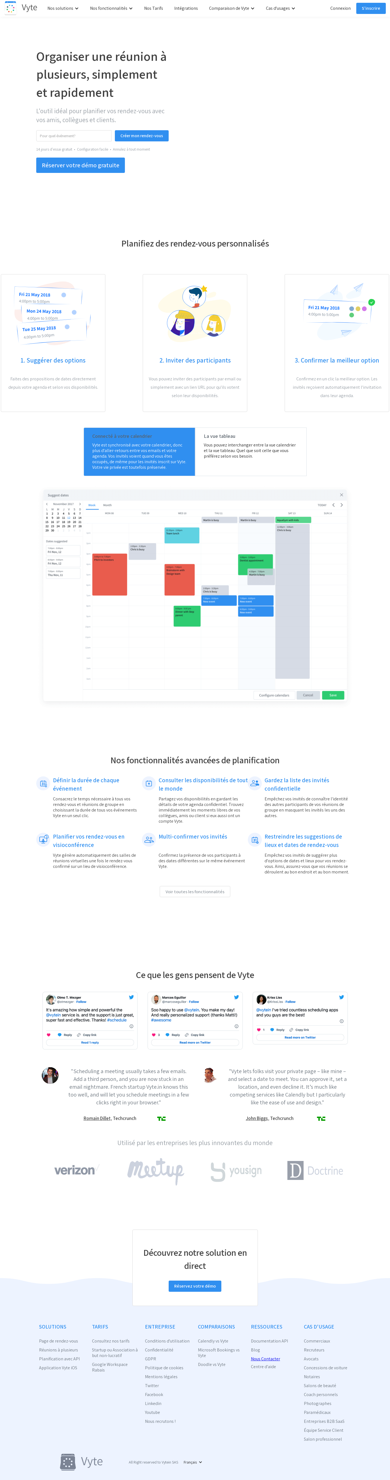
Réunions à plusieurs (58, 1350)
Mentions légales (161, 1377)
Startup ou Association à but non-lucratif (115, 1352)
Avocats (311, 1359)
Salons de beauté (320, 1386)
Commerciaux (317, 1341)
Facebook (154, 1394)
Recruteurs (314, 1350)
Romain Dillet (97, 1118)
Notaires (312, 1377)
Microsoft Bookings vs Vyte (219, 1352)
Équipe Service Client (323, 1430)
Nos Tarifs (153, 8)
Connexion (340, 8)
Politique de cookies (164, 1368)
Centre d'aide (263, 1367)
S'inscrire (371, 8)
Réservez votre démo (195, 1286)
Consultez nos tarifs (111, 1341)
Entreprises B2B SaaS (324, 1421)
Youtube (152, 1412)
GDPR (150, 1359)
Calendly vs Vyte (213, 1341)
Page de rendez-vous (58, 1341)
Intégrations (186, 8)
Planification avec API (59, 1359)
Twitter (152, 1386)
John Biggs (257, 1118)
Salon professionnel (323, 1439)
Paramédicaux (317, 1412)
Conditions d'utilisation (167, 1341)
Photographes (317, 1403)
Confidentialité (159, 1350)
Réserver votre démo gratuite (80, 165)
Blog (255, 1350)
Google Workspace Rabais (110, 1367)
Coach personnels (321, 1394)
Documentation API (269, 1341)
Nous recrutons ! (160, 1421)
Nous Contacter (265, 1359)
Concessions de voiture (325, 1368)
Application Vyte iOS (58, 1368)
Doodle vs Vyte (212, 1364)
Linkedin (153, 1403)
